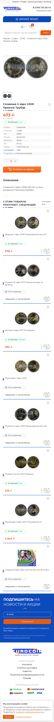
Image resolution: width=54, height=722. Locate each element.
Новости (15, 2)
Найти (46, 33)
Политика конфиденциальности (27, 675)
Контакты (47, 2)
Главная (6, 38)
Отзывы (23, 2)
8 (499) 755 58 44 (42, 7)
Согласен (8, 717)
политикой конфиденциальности (16, 638)
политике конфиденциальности (30, 712)
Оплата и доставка (35, 2)
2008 (22, 38)
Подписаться (27, 621)
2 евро (15, 38)
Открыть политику (23, 717)
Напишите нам (43, 10)
